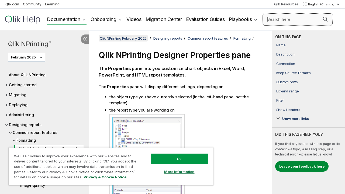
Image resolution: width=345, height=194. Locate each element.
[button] (325, 19)
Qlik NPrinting (29, 44)
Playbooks (240, 19)
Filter (280, 100)
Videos (134, 19)
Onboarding (103, 19)
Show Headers (288, 110)
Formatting (26, 140)
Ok (175, 155)
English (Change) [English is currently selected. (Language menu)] (321, 4)
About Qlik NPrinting (27, 74)
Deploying (18, 104)
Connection (285, 63)
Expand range (287, 91)
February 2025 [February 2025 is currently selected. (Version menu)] (24, 57)
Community (32, 4)
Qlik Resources (286, 4)
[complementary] (308, 112)
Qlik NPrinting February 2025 (123, 38)
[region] (109, 164)
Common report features (35, 132)
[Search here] (297, 19)
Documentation (63, 19)
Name (281, 45)
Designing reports (25, 124)
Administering (21, 114)
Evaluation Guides (205, 19)
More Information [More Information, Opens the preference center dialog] (175, 167)
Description (285, 54)
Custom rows (287, 82)
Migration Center (164, 19)
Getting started (22, 84)
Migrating (17, 94)
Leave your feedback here (302, 166)
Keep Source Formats (293, 73)
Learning (52, 4)
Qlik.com (12, 4)
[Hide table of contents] (85, 39)
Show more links (295, 118)
